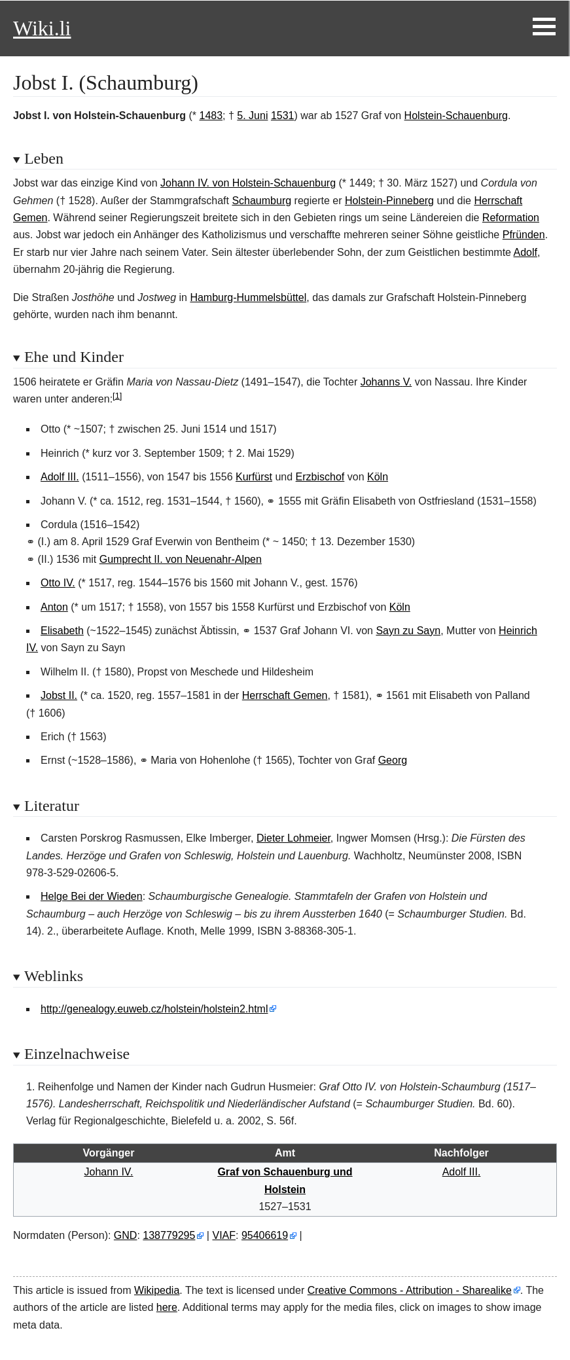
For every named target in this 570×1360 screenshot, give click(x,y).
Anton (54, 607)
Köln (377, 476)
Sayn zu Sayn (408, 630)
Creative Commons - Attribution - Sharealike (410, 1290)
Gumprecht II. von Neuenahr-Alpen (180, 559)
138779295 (169, 1235)
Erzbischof (320, 476)
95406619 (264, 1235)
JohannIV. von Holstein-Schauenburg (248, 182)
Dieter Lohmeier (293, 838)
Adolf (525, 252)
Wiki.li (42, 28)
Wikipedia (156, 1290)
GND (125, 1235)
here (166, 1307)
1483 (211, 115)
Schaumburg (261, 200)
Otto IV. (58, 582)
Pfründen (524, 234)
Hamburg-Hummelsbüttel (248, 297)
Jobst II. (59, 695)
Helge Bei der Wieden (92, 896)
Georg (392, 760)
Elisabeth (62, 630)
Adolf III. (60, 476)
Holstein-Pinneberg (389, 200)
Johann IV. (108, 1171)
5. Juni (252, 115)
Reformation (510, 217)
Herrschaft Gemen (285, 695)
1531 (282, 115)
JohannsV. (386, 381)
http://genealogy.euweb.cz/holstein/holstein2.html (154, 1008)
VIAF (224, 1235)
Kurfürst (254, 476)
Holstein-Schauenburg (456, 115)
